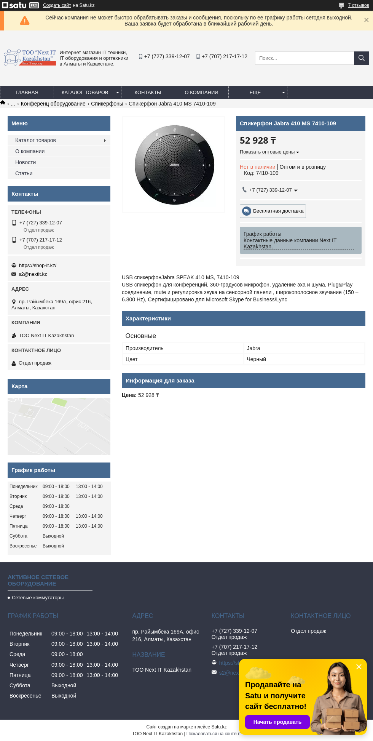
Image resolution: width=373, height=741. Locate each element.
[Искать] (361, 58)
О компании (201, 92)
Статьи (23, 173)
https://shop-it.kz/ (37, 265)
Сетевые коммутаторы (38, 597)
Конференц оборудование (53, 104)
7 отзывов (358, 5)
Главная (27, 92)
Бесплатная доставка (278, 211)
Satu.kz (218, 727)
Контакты (147, 92)
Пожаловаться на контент (213, 733)
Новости (25, 162)
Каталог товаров (85, 92)
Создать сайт (57, 5)
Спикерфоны (107, 104)
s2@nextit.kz (33, 274)
